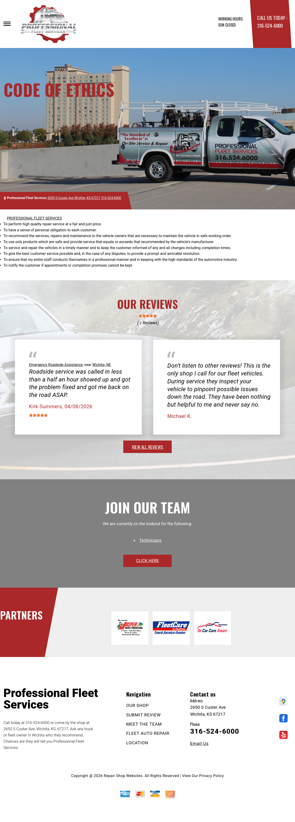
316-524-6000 (270, 25)
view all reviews (147, 447)
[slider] (147, 316)
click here (147, 560)
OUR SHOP (137, 705)
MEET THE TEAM (144, 724)
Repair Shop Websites (123, 776)
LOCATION (137, 742)
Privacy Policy (211, 776)
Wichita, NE (101, 365)
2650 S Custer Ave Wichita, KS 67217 (73, 198)
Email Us (199, 743)
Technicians (150, 540)
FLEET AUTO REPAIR (147, 733)
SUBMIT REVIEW (143, 715)
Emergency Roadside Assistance (56, 365)
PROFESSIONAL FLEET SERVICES (34, 218)
